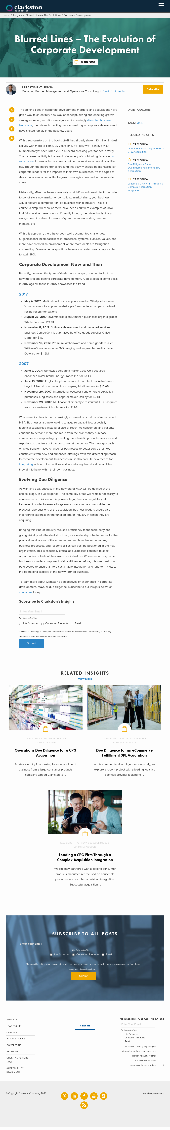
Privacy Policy (15, 1040)
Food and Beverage (45, 743)
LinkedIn (119, 91)
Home (6, 15)
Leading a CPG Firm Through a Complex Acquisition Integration (145, 187)
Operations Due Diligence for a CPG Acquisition (146, 150)
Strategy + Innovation (132, 739)
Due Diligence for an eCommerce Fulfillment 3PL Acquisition (144, 168)
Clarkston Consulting (24, 8)
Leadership (13, 1027)
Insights (17, 15)
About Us (12, 1053)
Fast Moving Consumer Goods (92, 843)
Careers (11, 1033)
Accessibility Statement (14, 1072)
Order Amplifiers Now (17, 1062)
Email (106, 91)
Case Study (140, 144)
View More (85, 679)
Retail (78, 623)
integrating (26, 464)
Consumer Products (56, 623)
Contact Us (13, 1047)
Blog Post (88, 62)
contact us (25, 592)
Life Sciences (31, 623)
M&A (139, 123)
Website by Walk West (153, 1096)
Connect (85, 1026)
